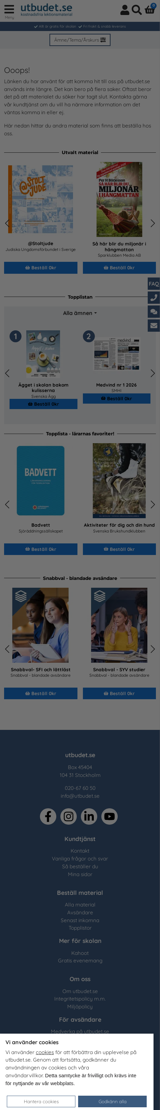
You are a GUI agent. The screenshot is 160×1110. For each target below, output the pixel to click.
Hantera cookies (41, 1101)
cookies (45, 1052)
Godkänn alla (113, 1101)
